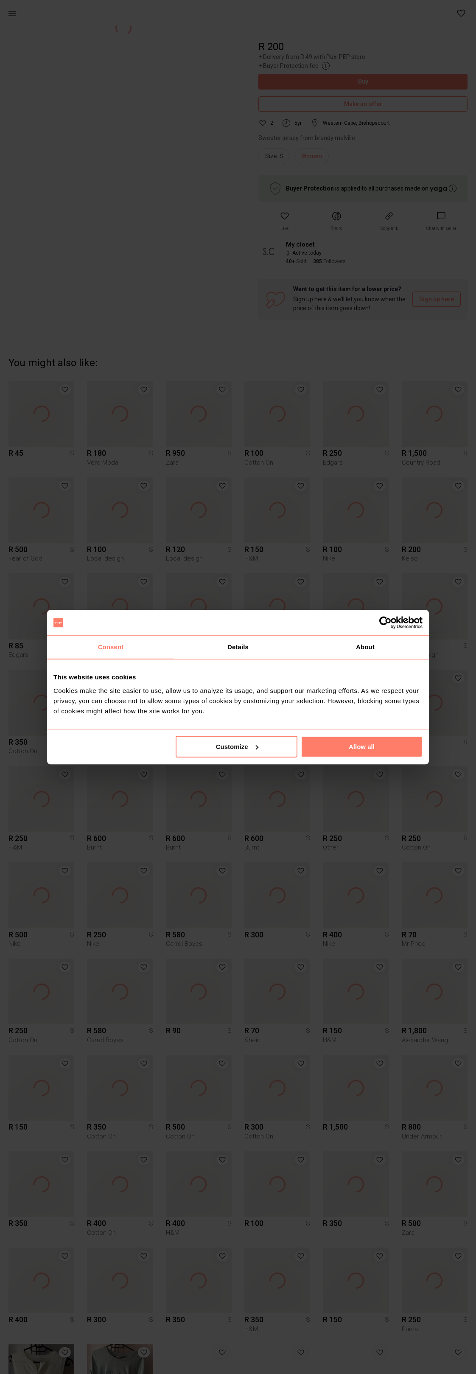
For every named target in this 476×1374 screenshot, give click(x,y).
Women (311, 156)
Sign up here (436, 299)
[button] (461, 13)
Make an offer (363, 104)
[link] (441, 221)
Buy (363, 82)
